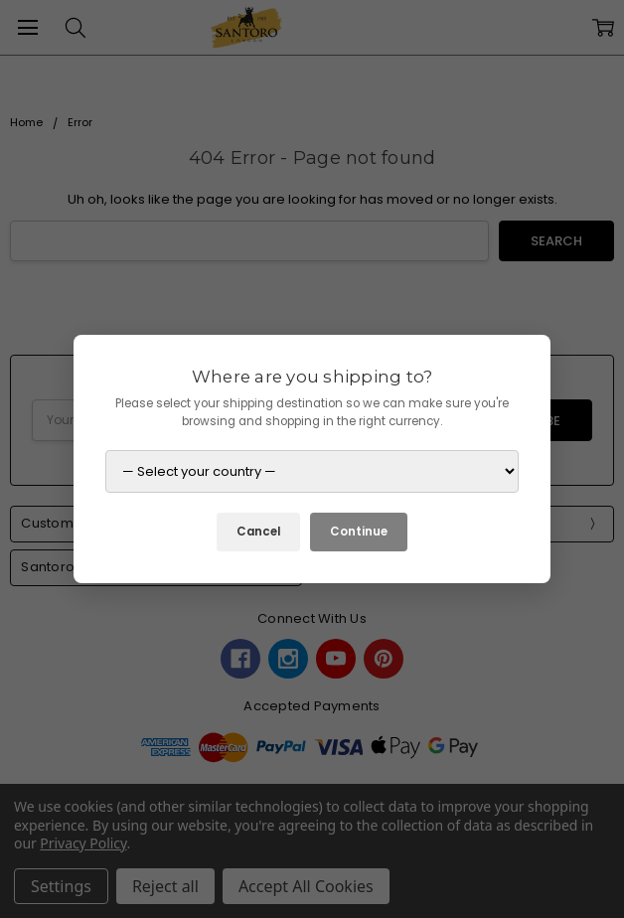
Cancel (258, 531)
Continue (359, 531)
